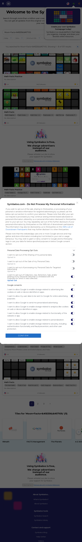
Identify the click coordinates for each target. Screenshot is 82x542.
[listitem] (41, 250)
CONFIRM (23, 335)
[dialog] (41, 271)
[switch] (73, 255)
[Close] (77, 202)
